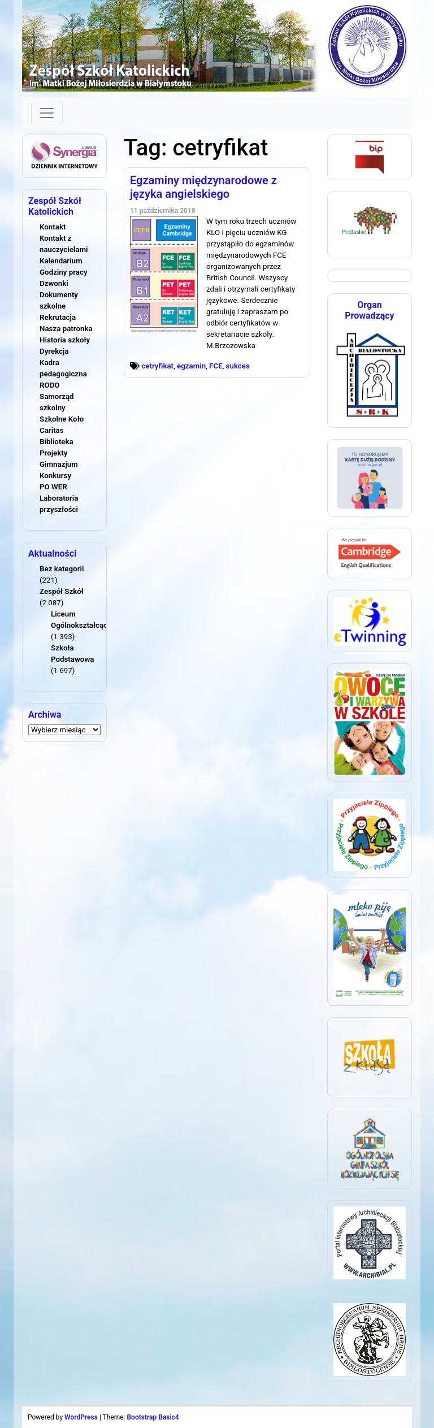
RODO (50, 385)
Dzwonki (54, 283)
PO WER (53, 487)
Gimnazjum (59, 464)
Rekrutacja (58, 317)
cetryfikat (157, 366)
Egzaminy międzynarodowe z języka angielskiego (203, 187)
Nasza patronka (66, 328)
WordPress (81, 1417)
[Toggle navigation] (47, 113)
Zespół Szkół (62, 591)
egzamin (191, 366)
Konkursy (55, 475)
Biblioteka (56, 441)
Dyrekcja (54, 351)
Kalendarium (61, 261)
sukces (238, 366)
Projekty (53, 453)
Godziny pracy (64, 272)
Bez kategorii (62, 569)
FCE (216, 366)
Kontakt (53, 227)
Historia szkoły (65, 340)
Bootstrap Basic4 (153, 1417)
